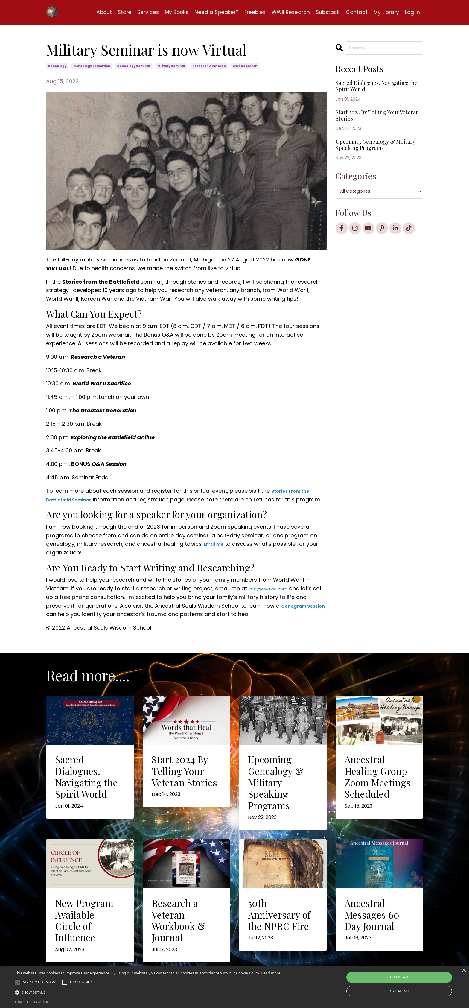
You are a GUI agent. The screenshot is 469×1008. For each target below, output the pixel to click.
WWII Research (287, 12)
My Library (385, 12)
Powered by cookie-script (33, 1002)
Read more (270, 973)
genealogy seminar (133, 66)
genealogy (57, 66)
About (94, 12)
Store (115, 12)
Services (139, 12)
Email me (216, 552)
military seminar (171, 66)
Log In (412, 12)
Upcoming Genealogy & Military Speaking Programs (374, 170)
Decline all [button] (399, 991)
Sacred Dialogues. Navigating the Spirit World (369, 94)
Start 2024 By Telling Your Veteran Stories (377, 132)
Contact (355, 12)
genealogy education (91, 66)
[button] (147, 992)
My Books (169, 12)
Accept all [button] (399, 977)
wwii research (245, 66)
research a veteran (209, 66)
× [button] (464, 971)
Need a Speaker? (210, 12)
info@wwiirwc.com (274, 597)
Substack (325, 12)
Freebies (250, 12)
